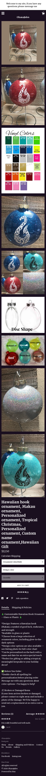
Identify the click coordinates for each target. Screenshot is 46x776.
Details (5, 607)
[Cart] (43, 14)
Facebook (5, 756)
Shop (3, 745)
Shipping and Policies (24, 745)
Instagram (16, 756)
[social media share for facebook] (2, 598)
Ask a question (22, 598)
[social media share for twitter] (7, 598)
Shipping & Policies (22, 607)
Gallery (17, 747)
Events (9, 747)
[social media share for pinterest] (12, 598)
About (11, 745)
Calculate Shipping (10, 556)
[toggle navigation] (2, 13)
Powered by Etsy (8, 771)
